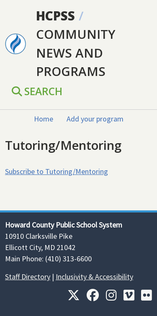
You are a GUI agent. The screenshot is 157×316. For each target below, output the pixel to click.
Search (37, 91)
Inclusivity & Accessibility (94, 276)
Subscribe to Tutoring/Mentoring (56, 171)
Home (43, 119)
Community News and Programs (75, 52)
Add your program (95, 119)
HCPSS (55, 15)
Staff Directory (27, 276)
